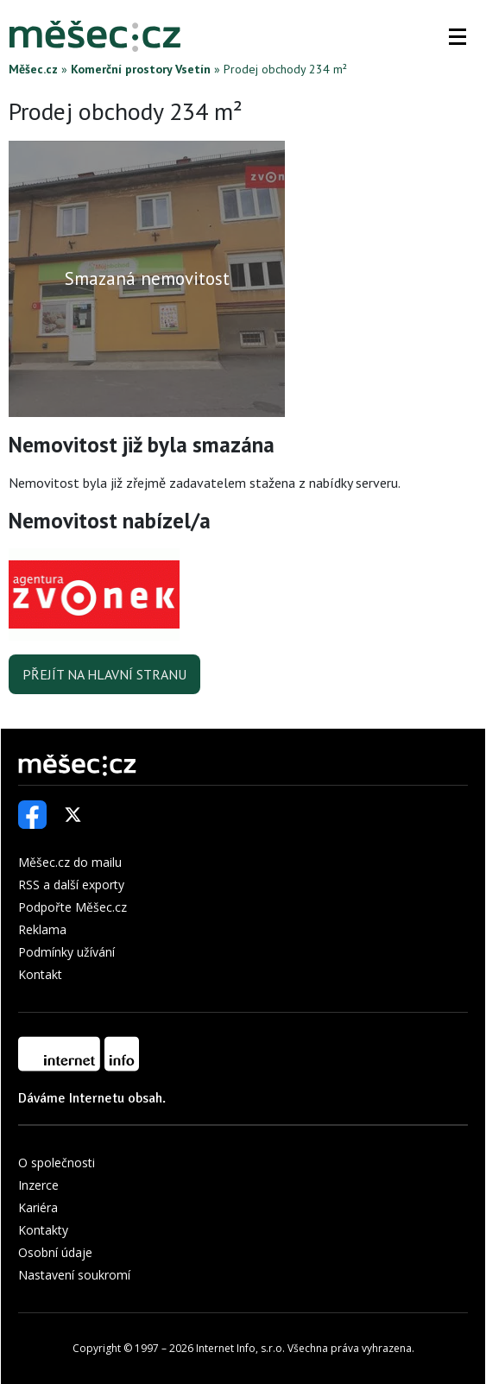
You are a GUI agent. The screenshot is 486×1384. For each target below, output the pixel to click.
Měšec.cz (33, 69)
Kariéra (38, 1207)
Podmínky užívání (66, 952)
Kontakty (43, 1230)
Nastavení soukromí (74, 1275)
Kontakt (40, 974)
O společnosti (56, 1162)
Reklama (42, 929)
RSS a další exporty (71, 884)
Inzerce (38, 1185)
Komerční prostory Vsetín (141, 69)
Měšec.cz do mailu (70, 862)
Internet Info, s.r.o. (240, 1348)
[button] (457, 36)
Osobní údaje (55, 1252)
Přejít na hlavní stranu (104, 674)
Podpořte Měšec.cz (72, 907)
